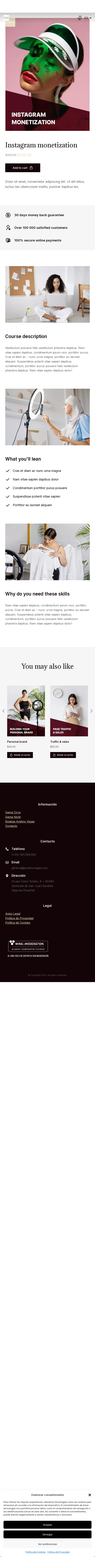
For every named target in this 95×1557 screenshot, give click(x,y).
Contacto (11, 826)
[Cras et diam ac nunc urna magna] (7, 470)
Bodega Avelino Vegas (20, 821)
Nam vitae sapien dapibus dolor (36, 479)
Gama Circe (13, 812)
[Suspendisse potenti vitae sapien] (7, 496)
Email (15, 862)
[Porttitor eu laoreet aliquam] (7, 505)
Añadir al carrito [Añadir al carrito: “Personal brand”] (20, 755)
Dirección (18, 875)
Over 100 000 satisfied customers (41, 228)
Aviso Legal (12, 913)
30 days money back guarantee (39, 215)
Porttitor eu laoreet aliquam (32, 505)
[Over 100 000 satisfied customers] (8, 228)
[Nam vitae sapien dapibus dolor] (7, 479)
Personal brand (17, 741)
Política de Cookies (36, 1552)
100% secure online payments (37, 240)
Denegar (48, 1534)
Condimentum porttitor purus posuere (40, 488)
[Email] (7, 862)
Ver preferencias (47, 1544)
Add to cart (23, 168)
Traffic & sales (59, 741)
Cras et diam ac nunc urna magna (37, 471)
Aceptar (47, 1524)
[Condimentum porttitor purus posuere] (7, 488)
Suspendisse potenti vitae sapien (36, 496)
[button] (90, 1495)
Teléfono (18, 849)
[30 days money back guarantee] (8, 215)
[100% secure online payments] (8, 240)
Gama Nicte (13, 817)
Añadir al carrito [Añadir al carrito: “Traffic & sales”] (63, 755)
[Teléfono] (7, 849)
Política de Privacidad (58, 1552)
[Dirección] (7, 876)
